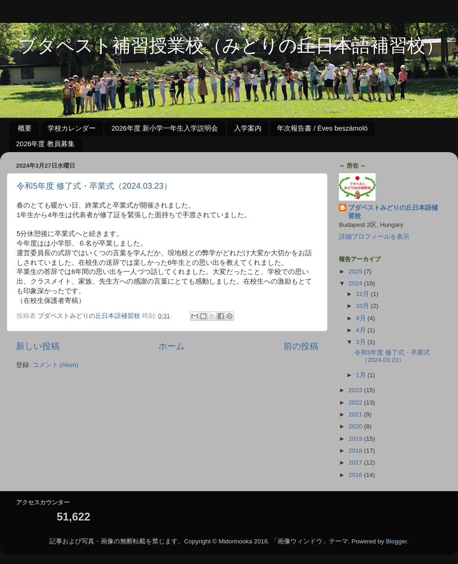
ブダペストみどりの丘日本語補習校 (393, 212)
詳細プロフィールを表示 (374, 236)
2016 (356, 474)
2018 (356, 450)
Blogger (396, 541)
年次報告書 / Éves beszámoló (322, 128)
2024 (356, 283)
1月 (361, 375)
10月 (363, 305)
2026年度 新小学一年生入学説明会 (164, 128)
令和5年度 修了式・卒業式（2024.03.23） (94, 186)
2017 (356, 462)
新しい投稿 (38, 346)
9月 (361, 318)
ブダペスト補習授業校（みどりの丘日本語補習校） (222, 47)
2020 (356, 426)
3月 (361, 342)
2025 (356, 271)
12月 (363, 293)
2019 (356, 438)
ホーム (171, 346)
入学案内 (248, 128)
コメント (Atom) (55, 364)
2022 (356, 402)
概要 (25, 128)
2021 (356, 414)
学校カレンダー (72, 128)
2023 (356, 390)
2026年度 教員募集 (45, 144)
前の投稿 (301, 346)
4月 (361, 330)
